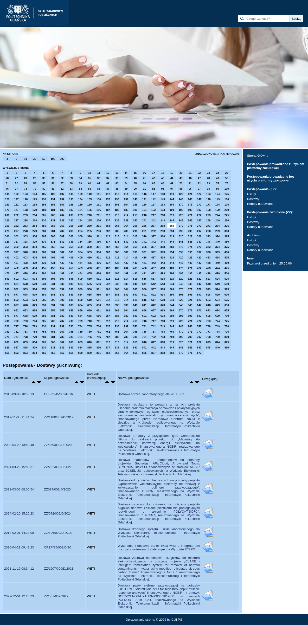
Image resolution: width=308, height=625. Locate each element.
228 (25, 220)
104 (34, 194)
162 (108, 204)
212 (108, 215)
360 (89, 246)
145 (181, 199)
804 (34, 342)
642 (153, 305)
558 (71, 289)
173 (208, 204)
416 (144, 257)
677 (16, 315)
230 (44, 220)
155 (44, 204)
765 (135, 331)
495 (181, 273)
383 (71, 252)
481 (53, 273)
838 (117, 347)
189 (126, 209)
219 (172, 215)
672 (199, 310)
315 (135, 236)
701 (7, 321)
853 (25, 352)
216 (144, 215)
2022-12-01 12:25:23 (19, 596)
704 (34, 321)
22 (199, 172)
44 (171, 178)
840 (135, 347)
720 (181, 321)
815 (135, 342)
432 (62, 262)
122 (199, 194)
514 (126, 278)
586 (98, 294)
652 (16, 310)
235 (89, 220)
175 (227, 204)
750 (227, 326)
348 (208, 241)
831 (53, 347)
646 (190, 305)
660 (89, 310)
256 (53, 225)
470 (181, 268)
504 (34, 278)
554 (34, 289)
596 (190, 294)
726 (7, 326)
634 (80, 305)
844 (172, 347)
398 (208, 252)
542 (153, 284)
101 (7, 194)
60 (89, 183)
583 (71, 294)
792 (153, 336)
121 (190, 194)
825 (227, 342)
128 (25, 199)
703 (25, 321)
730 (44, 326)
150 (227, 199)
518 (162, 278)
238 (117, 220)
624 (217, 299)
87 (107, 188)
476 (7, 273)
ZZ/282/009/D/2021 (58, 467)
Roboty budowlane (260, 204)
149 (217, 199)
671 (190, 310)
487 (108, 273)
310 (89, 236)
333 (71, 241)
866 (144, 352)
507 (62, 278)
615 (135, 299)
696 (190, 315)
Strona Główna (257, 155)
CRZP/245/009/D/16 (58, 394)
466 (144, 268)
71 (190, 183)
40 (135, 178)
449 (217, 262)
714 (126, 321)
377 (16, 252)
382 (62, 252)
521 (190, 278)
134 (80, 199)
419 (172, 257)
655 (44, 310)
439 (126, 262)
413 (117, 257)
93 (162, 188)
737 (108, 326)
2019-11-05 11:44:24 (19, 417)
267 (153, 225)
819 (172, 342)
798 (208, 336)
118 (162, 194)
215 (135, 215)
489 (126, 273)
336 (98, 241)
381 (53, 252)
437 (108, 262)
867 (153, 352)
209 (80, 215)
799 (217, 336)
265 (135, 225)
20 (181, 172)
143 (162, 199)
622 (199, 299)
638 (117, 305)
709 (80, 321)
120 (181, 194)
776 (7, 336)
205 (44, 215)
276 (7, 231)
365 (135, 246)
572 (199, 289)
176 (7, 209)
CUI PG (176, 619)
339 (126, 241)
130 (44, 199)
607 (62, 299)
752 (16, 331)
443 (162, 262)
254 (34, 225)
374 (217, 246)
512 (108, 278)
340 (135, 241)
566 (144, 289)
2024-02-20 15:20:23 (19, 513)
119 (172, 194)
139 (126, 199)
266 (144, 225)
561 (98, 289)
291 (144, 231)
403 (25, 257)
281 (53, 231)
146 (190, 199)
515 (135, 278)
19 (171, 172)
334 (80, 241)
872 (199, 352)
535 (89, 284)
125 (227, 194)
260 (89, 225)
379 (34, 252)
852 (16, 352)
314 (126, 236)
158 (71, 204)
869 (172, 352)
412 (108, 257)
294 (172, 231)
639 (126, 305)
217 (153, 215)
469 (172, 268)
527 (16, 284)
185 (89, 209)
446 (190, 262)
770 (181, 331)
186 (98, 209)
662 (108, 310)
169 (172, 204)
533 (71, 284)
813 (117, 342)
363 (117, 246)
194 (172, 209)
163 (117, 204)
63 (117, 183)
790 (135, 336)
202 (16, 215)
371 (190, 246)
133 (71, 199)
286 (98, 231)
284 (80, 231)
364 (126, 246)
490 (135, 273)
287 (108, 231)
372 (199, 246)
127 (16, 199)
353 (25, 246)
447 (199, 262)
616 (144, 299)
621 (190, 299)
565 (135, 289)
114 (126, 194)
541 (144, 284)
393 (162, 252)
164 (126, 204)
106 (53, 194)
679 (34, 315)
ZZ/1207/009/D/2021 (58, 568)
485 (89, 273)
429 (34, 262)
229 (34, 220)
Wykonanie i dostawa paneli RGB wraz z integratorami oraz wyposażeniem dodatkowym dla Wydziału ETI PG (159, 547)
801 (7, 342)
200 (62, 158)
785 (89, 336)
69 (171, 183)
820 (181, 342)
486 (98, 273)
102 (16, 194)
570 (181, 289)
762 (108, 331)
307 (62, 236)
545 (181, 284)
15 (135, 172)
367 (153, 246)
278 (25, 231)
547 (199, 284)
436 (98, 262)
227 (16, 220)
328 (25, 241)
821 (190, 342)
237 (108, 220)
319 (172, 236)
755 (44, 331)
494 (172, 273)
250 (227, 220)
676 (7, 315)
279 (34, 231)
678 (25, 315)
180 (44, 209)
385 (89, 252)
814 (126, 342)
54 (34, 183)
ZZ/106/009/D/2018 (58, 533)
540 (135, 284)
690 (135, 315)
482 (62, 273)
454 (34, 268)
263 (117, 225)
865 (135, 352)
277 (16, 231)
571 (190, 289)
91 (144, 188)
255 (44, 225)
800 (227, 336)
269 (172, 225)
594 (172, 294)
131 (53, 199)
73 (208, 183)
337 (108, 241)
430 (44, 262)
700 (227, 315)
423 (208, 257)
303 (25, 236)
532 (62, 284)
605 (44, 299)
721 (190, 321)
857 (62, 352)
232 (62, 220)
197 (199, 209)
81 (52, 188)
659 (80, 310)
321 (190, 236)
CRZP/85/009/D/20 (57, 547)
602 (16, 299)
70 (181, 183)
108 (71, 194)
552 (16, 289)
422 (199, 257)
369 (172, 246)
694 (172, 315)
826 (7, 347)
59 (80, 183)
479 (34, 273)
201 (7, 215)
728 (25, 326)
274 (217, 225)
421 (190, 257)
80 (43, 188)
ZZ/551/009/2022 (56, 596)
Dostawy (253, 199)
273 (208, 225)
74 (217, 183)
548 (208, 284)
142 (153, 199)
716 (144, 321)
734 (80, 326)
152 (16, 204)
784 (80, 336)
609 (80, 299)
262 (108, 225)
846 (190, 347)
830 (44, 347)
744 (172, 326)
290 (135, 231)
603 (25, 299)
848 (208, 347)
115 (135, 194)
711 (98, 321)
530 (44, 284)
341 (144, 241)
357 (62, 246)
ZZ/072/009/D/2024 (58, 513)
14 (126, 172)
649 (217, 305)
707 (62, 321)
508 (71, 278)
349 (217, 241)
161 (98, 204)
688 (117, 315)
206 (53, 215)
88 (117, 188)
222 (199, 215)
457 (62, 268)
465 (135, 268)
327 (16, 241)
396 (190, 252)
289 (126, 231)
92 (153, 188)
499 (217, 273)
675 (227, 310)
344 (172, 241)
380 (44, 252)
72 (199, 183)
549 (217, 284)
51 (7, 183)
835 (89, 347)
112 (108, 194)
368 (162, 246)
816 (144, 342)
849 (217, 347)
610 (89, 299)
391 (144, 252)
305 (44, 236)
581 (53, 294)
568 (162, 289)
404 (34, 257)
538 (117, 284)
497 (199, 273)
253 (25, 225)
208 (71, 215)
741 (144, 326)
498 (208, 273)
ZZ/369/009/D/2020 (58, 445)
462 (108, 268)
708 (71, 321)
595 (181, 294)
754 (34, 331)
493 (162, 273)
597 (199, 294)
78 (25, 188)
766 (144, 331)
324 (217, 236)
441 (144, 262)
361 (98, 246)
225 (227, 215)
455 (44, 268)
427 (16, 262)
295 (181, 231)
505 (44, 278)
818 (162, 342)
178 (25, 209)
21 (190, 172)
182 (62, 209)
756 (53, 331)
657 (62, 310)
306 (53, 236)
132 (62, 199)
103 (25, 194)
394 (172, 252)
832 (62, 347)
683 (71, 315)
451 (7, 268)
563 (117, 289)
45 (181, 178)
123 (208, 194)
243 (162, 220)
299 (217, 231)
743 (162, 326)
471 (190, 268)
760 (89, 331)
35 (89, 178)
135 (89, 199)
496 (190, 273)
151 (7, 204)
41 (144, 178)
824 (217, 342)
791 (144, 336)
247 (199, 220)
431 (53, 262)
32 (62, 178)
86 (98, 188)
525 (227, 278)
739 (126, 326)
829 (34, 347)
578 (25, 294)
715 (135, 321)
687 (108, 315)
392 (153, 252)
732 (62, 326)
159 (80, 204)
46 (190, 178)
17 (153, 172)
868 (162, 352)
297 (199, 231)
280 (44, 231)
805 (44, 342)
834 (80, 347)
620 (181, 299)
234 (80, 220)
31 (52, 178)
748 (208, 326)
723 (208, 321)
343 (162, 241)
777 (16, 336)
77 (16, 188)
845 (181, 347)
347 (199, 241)
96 (190, 188)
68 (162, 183)
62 (107, 183)
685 (89, 315)
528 (25, 284)
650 (227, 305)
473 (208, 268)
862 (108, 352)
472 (199, 268)
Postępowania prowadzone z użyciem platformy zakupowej (275, 166)
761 (98, 331)
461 (98, 268)
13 (117, 172)
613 (117, 299)
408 (71, 257)
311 (98, 236)
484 (80, 273)
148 (208, 199)
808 (71, 342)
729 (34, 326)
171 (190, 204)
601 (7, 299)
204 (34, 215)
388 (117, 252)
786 (98, 336)
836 (98, 347)
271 (190, 225)
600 (227, 294)
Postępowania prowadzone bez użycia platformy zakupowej (270, 178)
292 (153, 231)
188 (117, 209)
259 (80, 225)
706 (53, 321)
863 (117, 352)
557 (62, 289)
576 (7, 294)
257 (62, 225)
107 (62, 194)
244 (172, 220)
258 (71, 225)
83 (71, 188)
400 (227, 252)
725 (227, 321)
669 (172, 310)
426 (7, 262)
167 (153, 204)
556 (53, 289)
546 (190, 284)
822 (199, 342)
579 (34, 294)
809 (80, 342)
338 (117, 241)
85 (89, 188)
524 (217, 278)
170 (181, 204)
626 (7, 305)
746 (190, 326)
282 (62, 231)
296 (190, 231)
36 (98, 178)
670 (181, 310)
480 (44, 273)
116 (144, 194)
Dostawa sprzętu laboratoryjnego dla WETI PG (151, 394)
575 (227, 289)
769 (172, 331)
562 (108, 289)
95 (181, 188)
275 (227, 225)
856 (53, 352)
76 (7, 188)
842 (153, 347)
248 (208, 220)
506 (53, 278)
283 (71, 231)
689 (126, 315)
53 (25, 183)
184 (80, 209)
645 (181, 305)
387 (108, 252)
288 (117, 231)
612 (108, 299)
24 (217, 172)
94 (171, 188)
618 (162, 299)
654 (34, 310)
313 (117, 236)
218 (162, 215)
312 (108, 236)
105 (44, 194)
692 (153, 315)
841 (144, 347)
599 (217, 294)
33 (71, 178)
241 (144, 220)
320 (181, 236)
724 (217, 321)
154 (34, 204)
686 (98, 315)
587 (108, 294)
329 (34, 241)
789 (126, 336)
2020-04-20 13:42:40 (19, 445)
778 (25, 336)
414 (126, 257)
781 (53, 336)
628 (25, 305)
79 (34, 188)
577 (16, 294)
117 (153, 194)
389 (126, 252)
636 (98, 305)
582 (62, 294)
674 (217, 310)
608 (71, 299)
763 (117, 331)
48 (208, 178)
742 (153, 326)
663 (117, 310)
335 (89, 241)
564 (126, 289)
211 (98, 215)
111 (98, 194)
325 (227, 236)
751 (7, 331)
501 (7, 278)
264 (126, 225)
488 (117, 273)
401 (7, 257)
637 (108, 305)
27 (16, 178)
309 (80, 236)
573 (208, 289)
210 (89, 215)
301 (7, 236)
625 (227, 299)
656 (53, 310)
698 (208, 315)
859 (80, 352)
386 (98, 252)
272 (199, 225)
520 (181, 278)
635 (89, 305)
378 (25, 252)
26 (7, 178)
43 (162, 178)
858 (71, 352)
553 (25, 289)
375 (227, 246)
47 (199, 178)
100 (53, 158)
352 (16, 246)
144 (172, 199)
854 (34, 352)
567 (153, 289)
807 (62, 342)
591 (144, 294)
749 (217, 326)
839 (126, 347)
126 (7, 199)
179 (34, 209)
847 (199, 347)
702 (16, 321)
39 (126, 178)
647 (199, 305)
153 (25, 204)
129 (34, 199)
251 (7, 225)
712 (108, 321)
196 (190, 209)
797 (199, 336)
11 (98, 172)
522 (199, 278)
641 (144, 305)
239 (126, 220)
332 (62, 241)
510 (89, 278)
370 (181, 246)
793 (162, 336)
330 (44, 241)
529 (34, 284)
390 (135, 252)
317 (153, 236)
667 (153, 310)
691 (144, 315)
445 (181, 262)
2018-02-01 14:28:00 (19, 533)
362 (108, 246)
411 (98, 257)
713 (117, 321)
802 (16, 342)
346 (190, 241)
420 (181, 257)
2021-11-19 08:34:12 (19, 568)
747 (199, 326)
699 (217, 315)
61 (98, 183)
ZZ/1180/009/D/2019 (58, 417)
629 (34, 305)
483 (71, 273)
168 (162, 204)
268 (162, 225)
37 (107, 178)
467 (153, 268)
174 (217, 204)
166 (144, 204)
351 (7, 246)
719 (172, 321)
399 (217, 252)
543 (162, 284)
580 (44, 294)
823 (208, 342)
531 (53, 284)
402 (16, 257)
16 (144, 172)
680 (44, 315)
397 (199, 252)
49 (217, 178)
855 (44, 352)
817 (153, 342)
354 (34, 246)
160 (89, 204)
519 (172, 278)
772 (199, 331)
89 (126, 188)
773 (208, 331)
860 (89, 352)
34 (80, 178)
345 (181, 241)
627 (16, 305)
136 (98, 199)
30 (34, 158)
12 (107, 172)
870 (181, 352)
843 (162, 347)
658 (71, 310)
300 (227, 231)
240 (135, 220)
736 (98, 326)
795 (181, 336)
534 (80, 284)
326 (7, 241)
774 (217, 331)
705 (44, 321)
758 (71, 331)
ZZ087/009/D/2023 (57, 489)
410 (89, 257)
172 (199, 204)
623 (208, 299)
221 (190, 215)
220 (181, 215)
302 (16, 236)
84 (80, 188)
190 (135, 209)
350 (227, 241)
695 (181, 315)
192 (153, 209)
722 (199, 321)
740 (135, 326)
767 (153, 331)
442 (153, 262)
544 (172, 284)
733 (71, 326)
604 (34, 299)
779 (34, 336)
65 (135, 183)
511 (98, 278)
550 (227, 284)
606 (53, 299)
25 (226, 172)
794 (172, 336)
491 (144, 273)
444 (172, 262)
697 (199, 315)
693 (162, 315)
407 (62, 257)
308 (71, 236)
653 (25, 310)
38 (117, 178)
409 (80, 257)
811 (98, 342)
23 (208, 172)
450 (227, 262)
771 (190, 331)
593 (162, 294)
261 (98, 225)
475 (227, 268)
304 (34, 236)
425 (227, 257)
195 (181, 209)
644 (172, 305)
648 (208, 305)
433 (71, 262)
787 (108, 336)
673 (208, 310)
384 (80, 252)
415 (135, 257)
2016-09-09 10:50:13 (19, 394)
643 (162, 305)
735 (89, 326)
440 (135, 262)
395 (181, 252)
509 (80, 278)
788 (117, 336)
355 (44, 246)
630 (44, 305)
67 (153, 183)
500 (227, 273)
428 (25, 262)
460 (89, 268)
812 (108, 342)
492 (153, 273)
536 (98, 284)
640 (135, 305)
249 (217, 220)
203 (25, 215)
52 (16, 183)
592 (153, 294)
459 (80, 268)
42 (153, 178)
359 (80, 246)
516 (144, 278)
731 (53, 326)
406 (53, 257)
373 (208, 246)
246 (190, 220)
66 (144, 183)
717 (153, 321)
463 (117, 268)
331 (53, 241)
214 (126, 215)
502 (16, 278)
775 (227, 331)
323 (208, 236)
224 (217, 215)
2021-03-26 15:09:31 (19, 467)
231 (53, 220)
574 (217, 289)
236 (98, 220)
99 (217, 188)
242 (153, 220)
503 (25, 278)
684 (80, 315)
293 (162, 231)
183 (71, 209)
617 (153, 299)
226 (7, 220)
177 (16, 209)
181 (53, 209)
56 (52, 183)
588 (117, 294)
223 (208, 215)
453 (25, 268)
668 (162, 310)
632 (62, 305)
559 (80, 289)
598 (208, 294)
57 (62, 183)
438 (117, 262)
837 (108, 347)
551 (7, 289)
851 (7, 352)
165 (135, 204)
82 (62, 188)
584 (80, 294)
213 (117, 215)
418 (162, 257)
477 (16, 273)
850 (227, 347)
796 (190, 336)
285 (89, 231)
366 (144, 246)
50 (43, 158)
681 (53, 315)
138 (117, 199)
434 (80, 262)
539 (126, 284)
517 (153, 278)
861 (98, 352)
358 (71, 246)
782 (62, 336)
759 (80, 331)
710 (89, 321)
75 (226, 183)
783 (71, 336)
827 (16, 347)
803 (25, 342)
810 (89, 342)
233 (71, 220)
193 (162, 209)
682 (62, 315)
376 (7, 252)
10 (25, 158)
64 (126, 183)
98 (208, 188)
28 (25, 178)
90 (135, 188)
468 (162, 268)
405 (44, 257)
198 (208, 209)
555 (44, 289)
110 (89, 194)
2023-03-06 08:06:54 (19, 489)
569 (172, 289)
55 (43, 183)
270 (181, 225)
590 (135, 294)
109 (80, 194)
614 (126, 299)
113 (117, 194)
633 (71, 305)
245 (181, 220)
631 (53, 305)
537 (108, 284)
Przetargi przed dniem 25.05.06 (269, 263)
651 (7, 310)
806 (53, 342)
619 (172, 299)
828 (25, 347)
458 (71, 268)
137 (108, 199)
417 (153, 257)
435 (89, 262)
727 (16, 326)
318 (162, 236)
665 (135, 310)
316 (144, 236)
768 (162, 331)
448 (208, 262)
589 (126, 294)
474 (217, 268)
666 (144, 310)
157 (62, 204)
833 (71, 347)
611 (98, 299)
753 (25, 331)
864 (126, 352)
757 (62, 331)
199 (217, 209)
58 (71, 183)
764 (126, 331)
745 (181, 326)
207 (62, 215)
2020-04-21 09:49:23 (19, 547)
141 (144, 199)
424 (217, 257)
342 (153, 241)
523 (208, 278)
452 (16, 268)
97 (199, 188)
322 (199, 236)
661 (98, 310)
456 (53, 268)
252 (16, 225)
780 (44, 336)
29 (34, 178)
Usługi (251, 194)
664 (126, 310)
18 (162, 172)
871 (190, 352)
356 (53, 246)
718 (162, 321)
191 (144, 209)
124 (217, 194)
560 (89, 289)
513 (117, 278)
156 (53, 204)
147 (199, 199)
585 (89, 294)
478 (25, 273)
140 (135, 199)
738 (117, 326)
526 (7, 284)
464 (126, 268)
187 (108, 209)
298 (208, 231)
